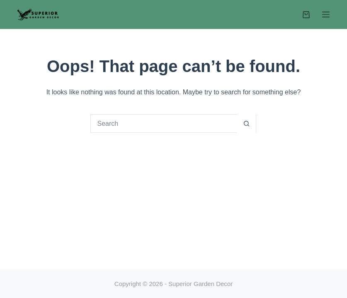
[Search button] (246, 123)
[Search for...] (164, 123)
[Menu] (326, 14)
